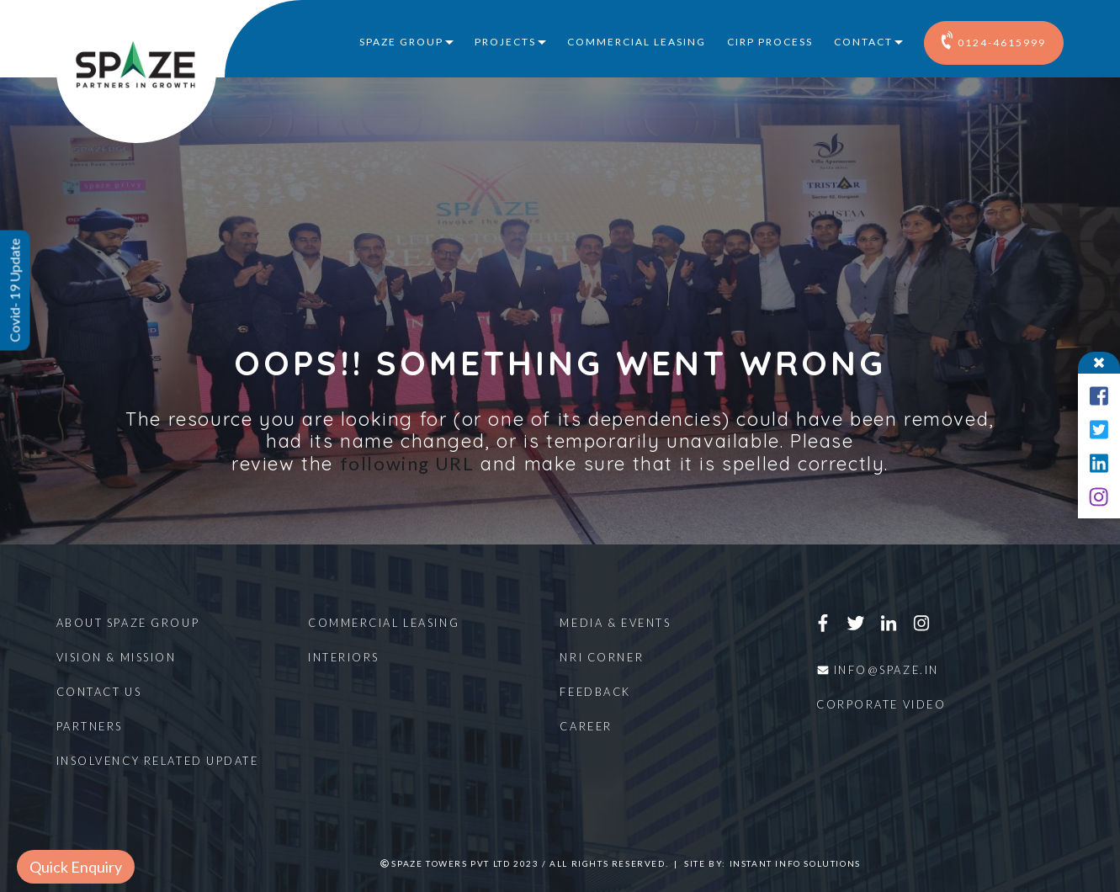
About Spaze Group (128, 622)
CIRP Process (770, 41)
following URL (407, 463)
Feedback (595, 691)
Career (586, 726)
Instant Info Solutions (795, 863)
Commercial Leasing (636, 41)
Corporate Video (881, 704)
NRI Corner (602, 657)
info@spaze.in (877, 670)
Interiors (344, 657)
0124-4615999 (994, 39)
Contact (863, 41)
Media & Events (615, 622)
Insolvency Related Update (157, 760)
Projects (505, 41)
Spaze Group (401, 41)
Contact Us (99, 691)
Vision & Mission (116, 657)
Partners (89, 726)
